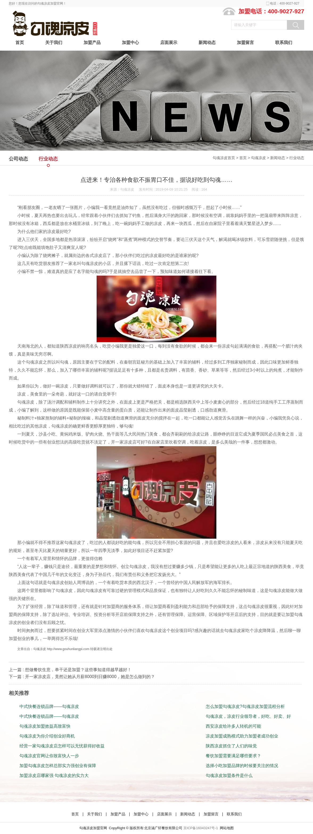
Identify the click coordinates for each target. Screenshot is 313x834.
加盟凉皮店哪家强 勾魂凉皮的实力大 (54, 775)
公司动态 (18, 159)
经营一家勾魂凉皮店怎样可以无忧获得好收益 (62, 746)
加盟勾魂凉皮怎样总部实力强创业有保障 (57, 765)
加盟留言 (245, 42)
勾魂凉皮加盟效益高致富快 (45, 726)
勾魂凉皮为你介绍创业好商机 (47, 736)
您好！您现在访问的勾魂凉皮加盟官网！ (37, 3)
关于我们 (53, 42)
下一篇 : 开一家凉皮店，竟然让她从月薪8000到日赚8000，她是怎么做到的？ (82, 676)
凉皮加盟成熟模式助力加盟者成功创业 (242, 736)
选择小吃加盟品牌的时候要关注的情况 (242, 765)
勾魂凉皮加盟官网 (93, 828)
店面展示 (168, 42)
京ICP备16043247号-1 (200, 828)
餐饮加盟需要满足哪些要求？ (233, 756)
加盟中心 (130, 42)
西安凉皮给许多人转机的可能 (233, 726)
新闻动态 (207, 42)
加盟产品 (92, 42)
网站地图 (227, 828)
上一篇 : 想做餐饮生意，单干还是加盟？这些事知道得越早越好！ (70, 669)
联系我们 (283, 42)
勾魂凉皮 (258, 158)
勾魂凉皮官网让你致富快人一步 (49, 756)
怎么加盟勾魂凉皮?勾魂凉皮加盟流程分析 (245, 706)
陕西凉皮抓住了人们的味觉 (231, 746)
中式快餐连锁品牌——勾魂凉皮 (49, 706)
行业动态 (296, 158)
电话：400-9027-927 (284, 3)
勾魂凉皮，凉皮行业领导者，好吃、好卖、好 (248, 716)
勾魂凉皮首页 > (226, 158)
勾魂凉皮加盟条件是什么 (229, 775)
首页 (19, 42)
